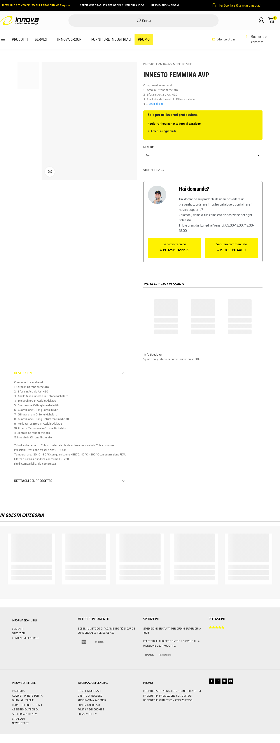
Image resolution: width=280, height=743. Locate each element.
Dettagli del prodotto (33, 480)
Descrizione (23, 373)
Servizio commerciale (231, 244)
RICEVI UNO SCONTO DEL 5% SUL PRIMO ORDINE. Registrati (37, 5)
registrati (169, 131)
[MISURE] (203, 155)
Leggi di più (156, 103)
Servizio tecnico (174, 244)
